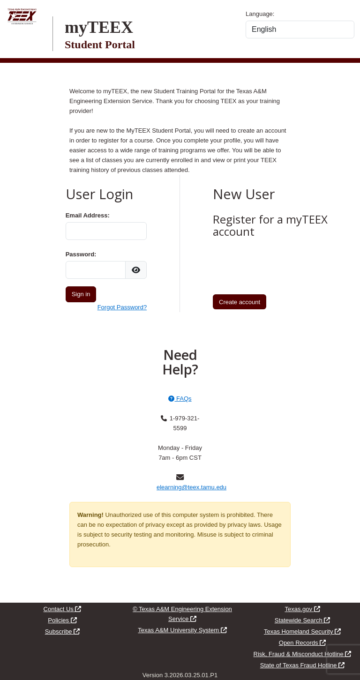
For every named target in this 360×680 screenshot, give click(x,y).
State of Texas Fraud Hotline (302, 665)
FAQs (179, 398)
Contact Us (63, 609)
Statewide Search (302, 620)
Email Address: (88, 215)
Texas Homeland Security (302, 631)
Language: (260, 13)
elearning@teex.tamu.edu (191, 487)
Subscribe (62, 631)
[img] (136, 270)
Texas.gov (302, 609)
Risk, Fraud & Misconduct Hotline (303, 654)
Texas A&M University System (182, 630)
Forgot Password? (122, 307)
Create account (239, 302)
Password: (81, 254)
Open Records (302, 642)
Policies (62, 620)
